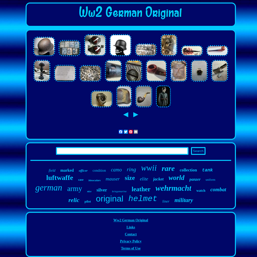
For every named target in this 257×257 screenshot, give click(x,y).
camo (116, 169)
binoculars (95, 180)
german (48, 187)
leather (141, 189)
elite (144, 178)
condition (99, 170)
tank (207, 170)
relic (74, 200)
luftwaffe (59, 177)
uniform (210, 179)
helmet (142, 199)
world (176, 177)
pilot (88, 201)
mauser (113, 178)
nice (89, 191)
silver (101, 189)
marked (67, 170)
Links (130, 227)
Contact (131, 234)
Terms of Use (131, 248)
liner (165, 201)
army (74, 188)
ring (131, 169)
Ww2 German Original (130, 220)
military (183, 200)
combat (218, 189)
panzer (195, 179)
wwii (149, 167)
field (52, 170)
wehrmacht (173, 188)
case (80, 179)
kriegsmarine (119, 191)
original (109, 198)
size (130, 177)
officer (83, 170)
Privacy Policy (131, 241)
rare (168, 168)
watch (200, 190)
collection (188, 170)
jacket (158, 179)
